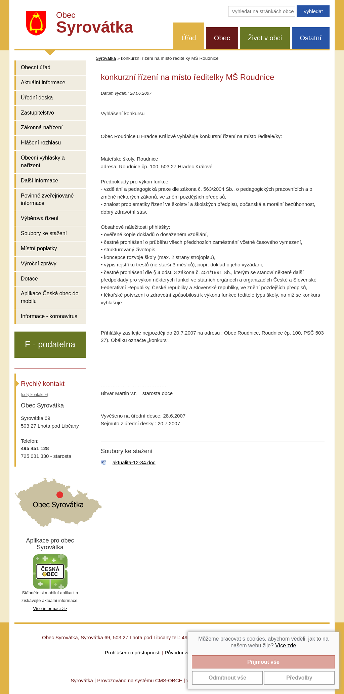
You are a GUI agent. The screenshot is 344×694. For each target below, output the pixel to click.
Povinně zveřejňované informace (47, 199)
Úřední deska (37, 97)
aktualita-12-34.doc (134, 462)
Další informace (39, 180)
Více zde (285, 645)
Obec (222, 38)
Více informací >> (50, 608)
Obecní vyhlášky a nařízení (43, 161)
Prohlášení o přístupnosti (133, 652)
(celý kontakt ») (34, 394)
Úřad (188, 38)
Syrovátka (106, 58)
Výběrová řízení (39, 218)
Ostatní (310, 38)
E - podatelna (50, 344)
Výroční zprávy (38, 263)
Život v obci (265, 38)
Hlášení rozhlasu (41, 142)
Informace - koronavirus (49, 316)
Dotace (29, 278)
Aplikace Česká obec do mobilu (50, 297)
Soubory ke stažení (44, 233)
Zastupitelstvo (37, 113)
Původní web (179, 652)
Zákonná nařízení (42, 127)
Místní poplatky (39, 248)
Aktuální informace (43, 82)
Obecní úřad (35, 67)
